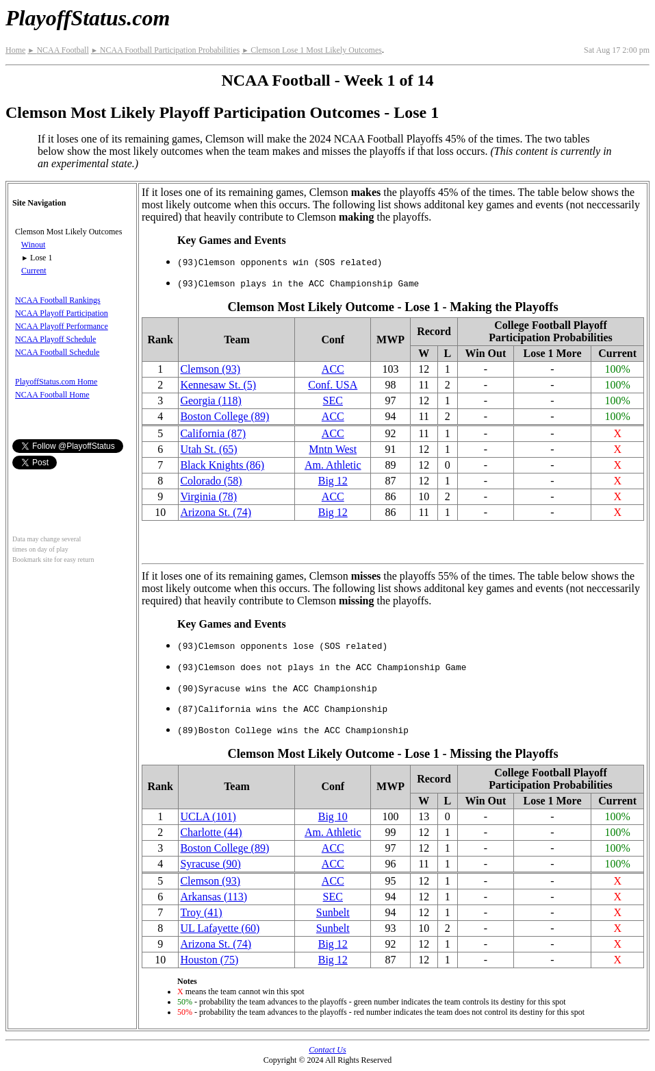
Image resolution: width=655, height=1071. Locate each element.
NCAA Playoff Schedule (55, 339)
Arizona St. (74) (215, 512)
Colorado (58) (211, 481)
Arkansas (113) (213, 896)
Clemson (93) (210, 369)
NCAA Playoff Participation (61, 313)
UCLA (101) (207, 816)
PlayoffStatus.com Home (56, 381)
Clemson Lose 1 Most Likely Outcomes (312, 50)
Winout (33, 244)
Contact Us (327, 1050)
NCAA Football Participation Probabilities (165, 50)
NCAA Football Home (52, 394)
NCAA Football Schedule (57, 352)
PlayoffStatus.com (87, 17)
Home (15, 50)
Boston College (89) (224, 416)
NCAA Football (57, 50)
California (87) (213, 433)
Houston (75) (209, 959)
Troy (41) (201, 912)
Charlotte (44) (211, 832)
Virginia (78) (208, 496)
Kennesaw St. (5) (218, 385)
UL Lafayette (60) (219, 928)
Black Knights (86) (222, 465)
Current (34, 270)
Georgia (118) (210, 400)
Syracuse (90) (210, 864)
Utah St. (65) (208, 449)
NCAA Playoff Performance (61, 326)
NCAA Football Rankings (58, 300)
